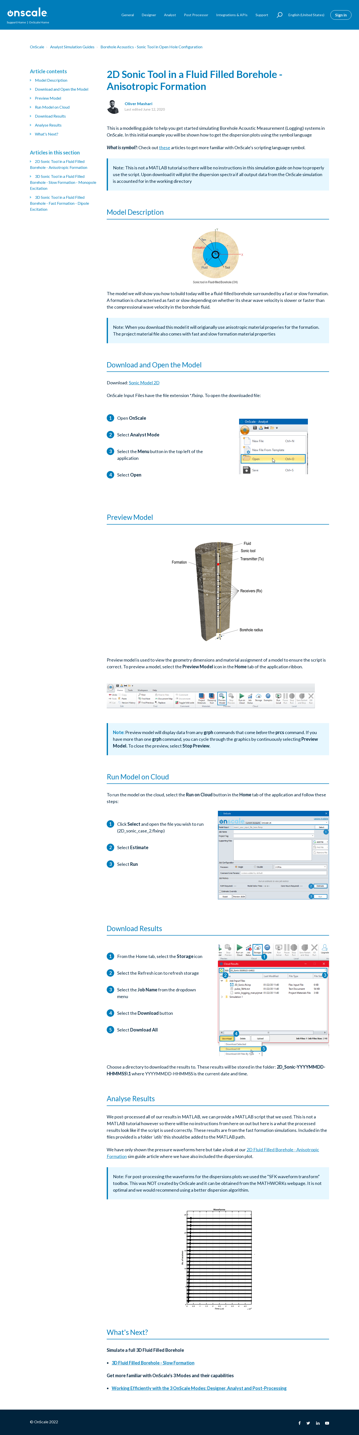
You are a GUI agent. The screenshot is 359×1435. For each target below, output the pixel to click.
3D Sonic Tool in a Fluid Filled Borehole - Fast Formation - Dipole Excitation (59, 203)
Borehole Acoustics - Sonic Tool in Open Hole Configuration (151, 46)
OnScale (37, 46)
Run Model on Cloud (52, 107)
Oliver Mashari (138, 103)
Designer (149, 15)
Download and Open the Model (61, 89)
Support (262, 15)
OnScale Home (39, 22)
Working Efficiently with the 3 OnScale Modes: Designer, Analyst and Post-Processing (199, 1388)
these (164, 147)
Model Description (51, 80)
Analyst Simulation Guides (72, 46)
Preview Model (48, 98)
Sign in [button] (341, 14)
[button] (277, 15)
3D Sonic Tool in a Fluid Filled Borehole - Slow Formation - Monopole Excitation (63, 182)
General (127, 15)
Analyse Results (48, 125)
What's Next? (46, 134)
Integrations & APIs (232, 15)
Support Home (16, 22)
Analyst (170, 15)
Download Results (50, 116)
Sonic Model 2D (144, 382)
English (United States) (306, 15)
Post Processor (196, 15)
